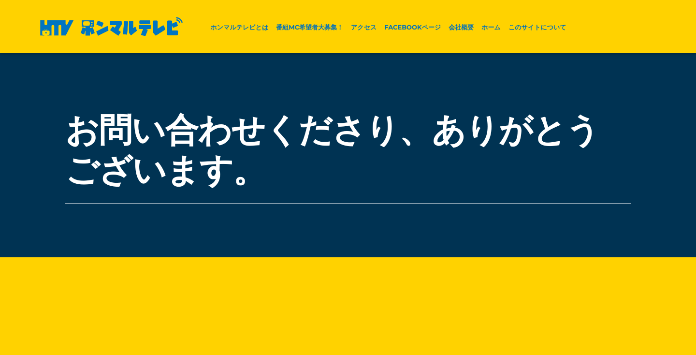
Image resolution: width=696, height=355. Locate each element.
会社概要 (461, 27)
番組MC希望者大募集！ (309, 27)
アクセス (364, 27)
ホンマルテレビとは (239, 27)
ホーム (491, 27)
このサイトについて (537, 27)
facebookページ (412, 27)
